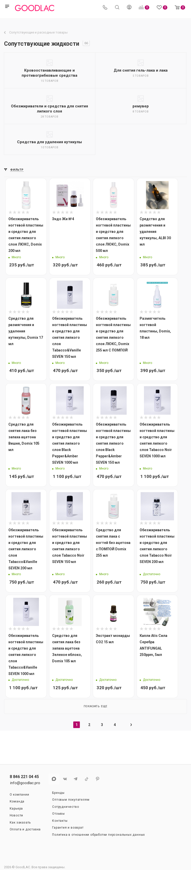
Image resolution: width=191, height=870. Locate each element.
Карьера (16, 808)
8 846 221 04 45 (24, 777)
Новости (16, 815)
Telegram (75, 779)
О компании (19, 794)
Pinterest (97, 779)
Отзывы (58, 813)
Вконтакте (64, 779)
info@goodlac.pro (25, 783)
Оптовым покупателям (70, 799)
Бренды (58, 793)
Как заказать (20, 822)
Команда (17, 801)
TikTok (86, 779)
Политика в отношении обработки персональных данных (98, 834)
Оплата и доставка (25, 829)
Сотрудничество (65, 807)
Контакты (59, 821)
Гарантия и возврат (67, 827)
